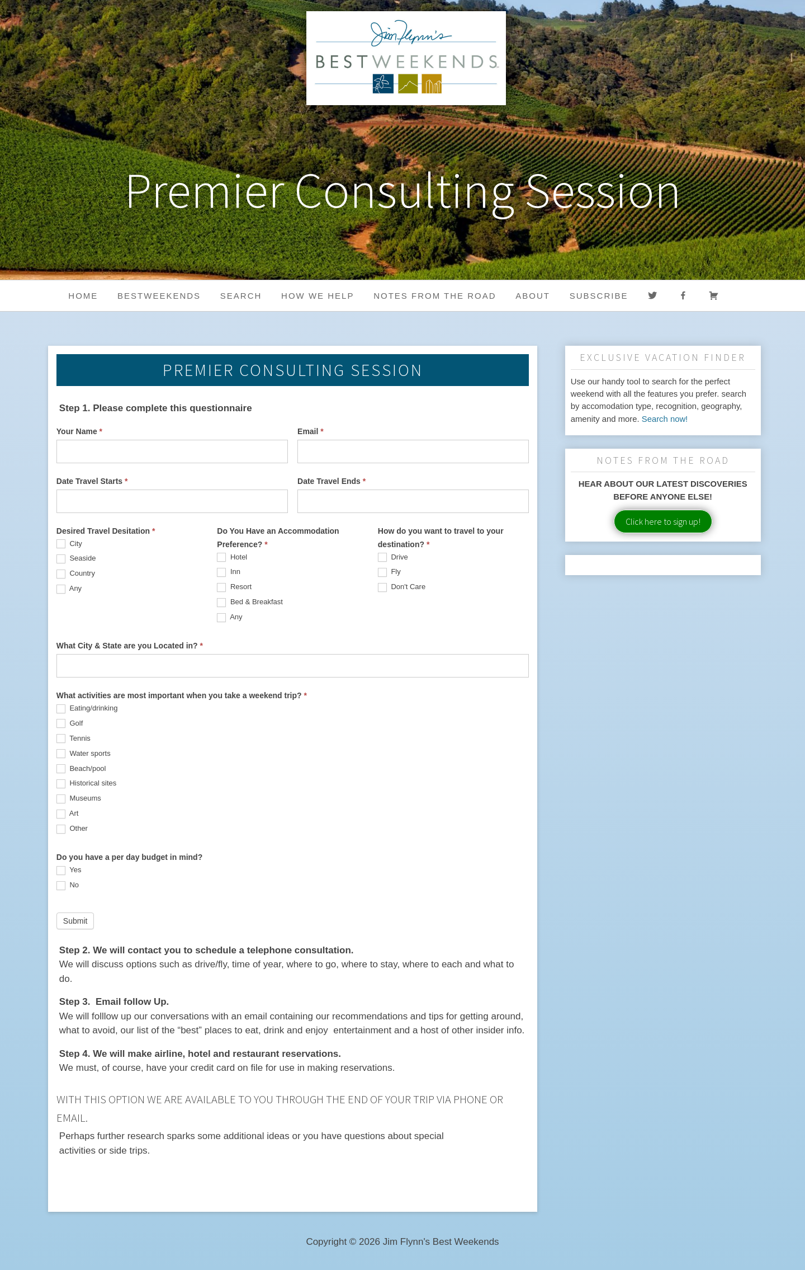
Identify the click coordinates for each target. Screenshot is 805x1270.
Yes (69, 870)
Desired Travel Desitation (105, 530)
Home (83, 295)
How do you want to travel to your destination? (441, 537)
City (69, 544)
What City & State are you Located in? (129, 645)
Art (67, 814)
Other (72, 829)
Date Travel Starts (92, 481)
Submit (75, 920)
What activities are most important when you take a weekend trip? (181, 695)
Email (310, 431)
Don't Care (401, 587)
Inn (228, 572)
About (532, 295)
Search (241, 295)
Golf (69, 723)
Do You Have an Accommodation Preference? (278, 537)
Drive (393, 557)
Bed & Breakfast (250, 602)
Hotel (232, 557)
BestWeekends (159, 295)
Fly (389, 572)
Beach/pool (81, 769)
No (67, 885)
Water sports (83, 754)
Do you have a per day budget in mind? (129, 857)
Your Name (79, 431)
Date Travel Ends (331, 481)
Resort (234, 587)
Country (75, 573)
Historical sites (86, 783)
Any (69, 589)
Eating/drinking (87, 708)
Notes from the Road (434, 295)
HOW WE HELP (317, 295)
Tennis (73, 739)
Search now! (665, 419)
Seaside (76, 558)
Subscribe (599, 295)
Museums (78, 798)
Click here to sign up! (663, 521)
